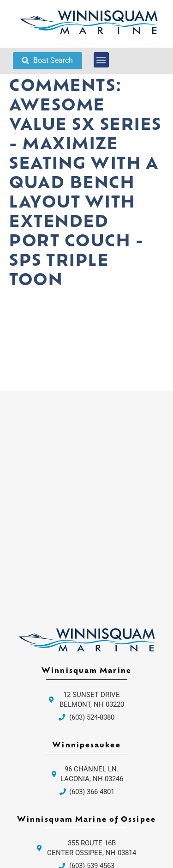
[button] (101, 59)
